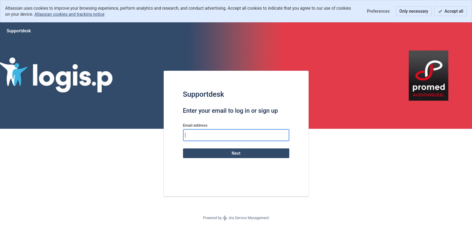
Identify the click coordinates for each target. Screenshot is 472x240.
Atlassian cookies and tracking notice (69, 14)
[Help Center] (19, 31)
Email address (195, 125)
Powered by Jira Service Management (236, 218)
